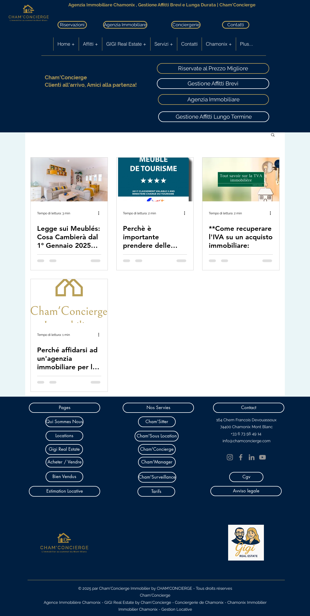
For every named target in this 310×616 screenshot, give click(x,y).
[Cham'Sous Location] (157, 436)
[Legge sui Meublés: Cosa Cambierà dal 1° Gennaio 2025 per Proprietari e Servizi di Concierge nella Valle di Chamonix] (69, 179)
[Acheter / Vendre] (64, 462)
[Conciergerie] (186, 25)
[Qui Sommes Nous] (64, 422)
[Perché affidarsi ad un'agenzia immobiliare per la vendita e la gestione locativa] (69, 301)
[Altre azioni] (100, 213)
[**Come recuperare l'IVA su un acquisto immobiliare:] (240, 179)
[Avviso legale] (246, 491)
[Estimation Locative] (64, 491)
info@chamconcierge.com (247, 441)
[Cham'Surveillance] (157, 477)
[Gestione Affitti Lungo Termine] (213, 116)
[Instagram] (230, 457)
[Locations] (64, 436)
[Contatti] (235, 25)
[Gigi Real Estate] (64, 449)
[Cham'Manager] (157, 462)
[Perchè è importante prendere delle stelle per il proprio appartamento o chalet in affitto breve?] (155, 179)
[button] (272, 135)
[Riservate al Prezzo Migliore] (213, 68)
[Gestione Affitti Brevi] (213, 83)
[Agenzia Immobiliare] (125, 25)
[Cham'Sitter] (157, 422)
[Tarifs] (156, 492)
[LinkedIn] (251, 457)
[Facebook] (241, 457)
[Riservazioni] (72, 25)
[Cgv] (246, 477)
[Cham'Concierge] (157, 449)
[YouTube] (262, 457)
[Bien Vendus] (64, 476)
